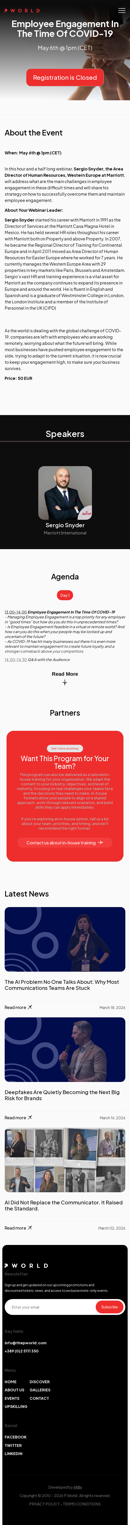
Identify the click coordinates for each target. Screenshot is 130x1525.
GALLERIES (40, 1389)
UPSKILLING (16, 1406)
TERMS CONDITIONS (82, 1503)
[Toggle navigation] (121, 10)
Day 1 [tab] (65, 595)
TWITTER (13, 1445)
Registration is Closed (65, 77)
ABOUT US (14, 1389)
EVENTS (12, 1398)
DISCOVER (40, 1381)
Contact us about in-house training (65, 842)
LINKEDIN (13, 1453)
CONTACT (39, 1398)
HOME (11, 1381)
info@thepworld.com (25, 1342)
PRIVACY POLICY (44, 1503)
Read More (65, 678)
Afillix (78, 1487)
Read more (19, 1007)
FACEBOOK (16, 1437)
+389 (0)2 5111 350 (22, 1350)
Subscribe (109, 1307)
